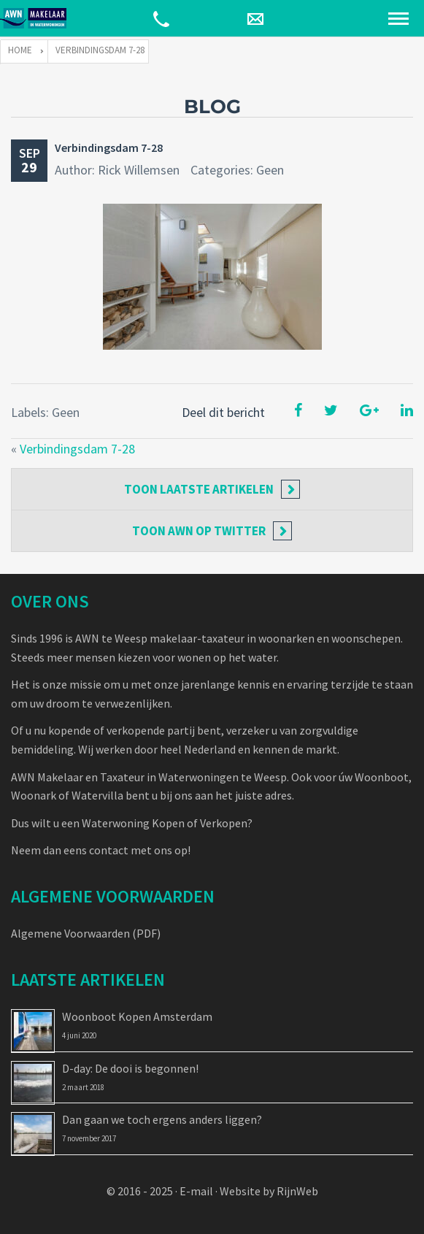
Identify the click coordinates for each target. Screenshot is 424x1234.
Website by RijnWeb (269, 1191)
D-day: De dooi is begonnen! (130, 1068)
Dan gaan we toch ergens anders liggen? (162, 1119)
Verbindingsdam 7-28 (109, 147)
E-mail (196, 1191)
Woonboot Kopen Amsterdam (137, 1016)
